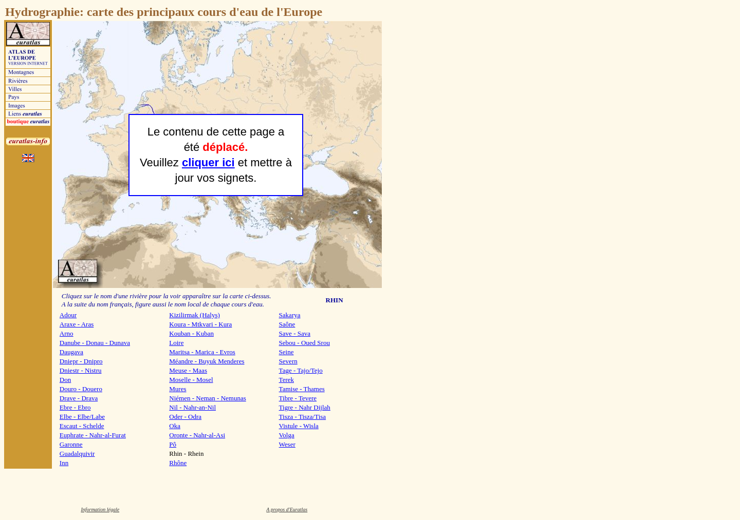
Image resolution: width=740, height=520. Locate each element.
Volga (286, 435)
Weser (287, 444)
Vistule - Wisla (299, 426)
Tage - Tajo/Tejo (301, 370)
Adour (68, 315)
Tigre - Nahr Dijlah (304, 407)
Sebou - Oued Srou (304, 342)
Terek (286, 379)
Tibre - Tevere (298, 398)
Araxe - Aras (77, 324)
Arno (66, 333)
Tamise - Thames (302, 389)
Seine (286, 352)
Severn (288, 361)
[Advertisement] (415, 175)
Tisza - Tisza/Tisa (302, 416)
